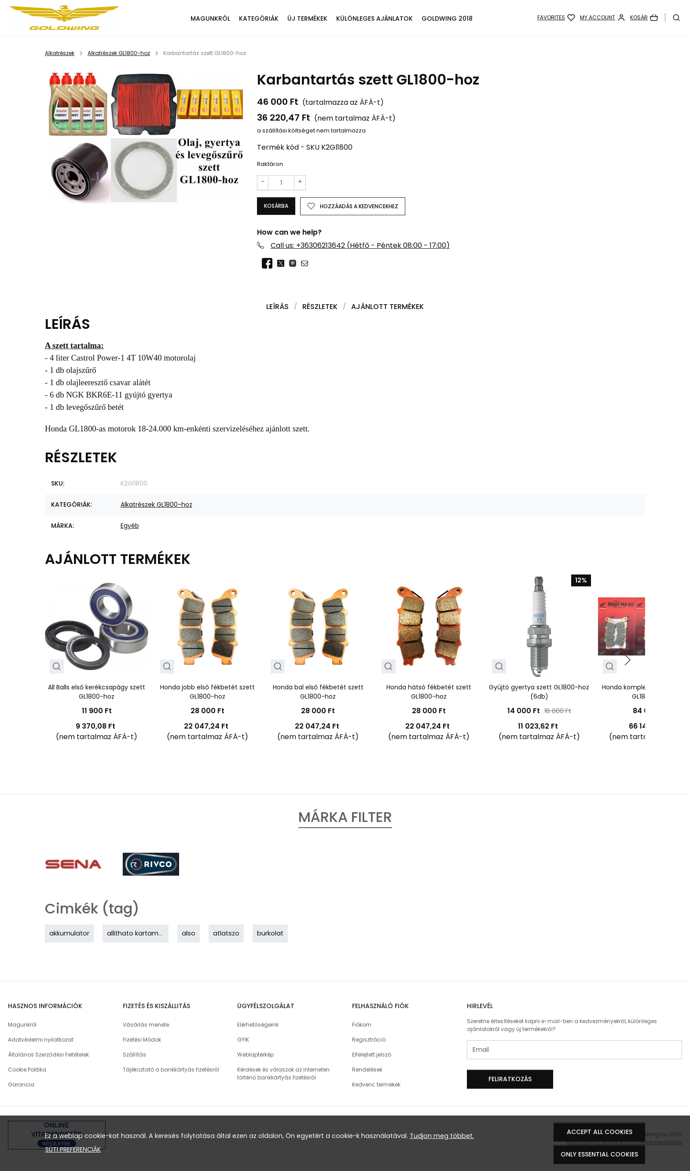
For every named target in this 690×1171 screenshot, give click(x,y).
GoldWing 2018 (447, 18)
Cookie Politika (27, 1070)
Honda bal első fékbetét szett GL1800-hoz (318, 692)
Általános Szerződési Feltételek (48, 1055)
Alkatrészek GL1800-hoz (119, 53)
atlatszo (226, 933)
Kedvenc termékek (376, 1085)
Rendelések (367, 1070)
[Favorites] (556, 18)
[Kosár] (644, 18)
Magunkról (210, 18)
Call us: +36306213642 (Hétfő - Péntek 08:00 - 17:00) (360, 246)
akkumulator (69, 933)
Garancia (21, 1085)
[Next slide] (627, 660)
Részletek (320, 307)
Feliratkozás (510, 1079)
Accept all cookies (599, 1131)
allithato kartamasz (138, 933)
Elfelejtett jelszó (371, 1055)
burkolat (270, 933)
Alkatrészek (59, 53)
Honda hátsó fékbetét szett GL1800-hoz (428, 692)
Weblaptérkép (255, 1055)
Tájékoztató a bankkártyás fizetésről (171, 1070)
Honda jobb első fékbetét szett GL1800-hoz (207, 692)
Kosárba (278, 205)
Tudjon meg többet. (442, 1135)
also (188, 933)
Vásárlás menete (146, 1025)
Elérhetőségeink (258, 1025)
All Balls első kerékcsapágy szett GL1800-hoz (96, 692)
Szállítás (134, 1055)
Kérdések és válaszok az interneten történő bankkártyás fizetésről (283, 1074)
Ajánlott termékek (387, 307)
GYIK (243, 1040)
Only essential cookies (599, 1154)
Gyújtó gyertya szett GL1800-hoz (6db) (539, 692)
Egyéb (130, 526)
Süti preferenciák (73, 1149)
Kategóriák (259, 18)
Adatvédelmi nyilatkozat (40, 1040)
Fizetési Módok (142, 1040)
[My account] (602, 18)
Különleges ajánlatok (374, 18)
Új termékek (307, 18)
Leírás (277, 307)
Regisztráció (368, 1040)
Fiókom (361, 1025)
